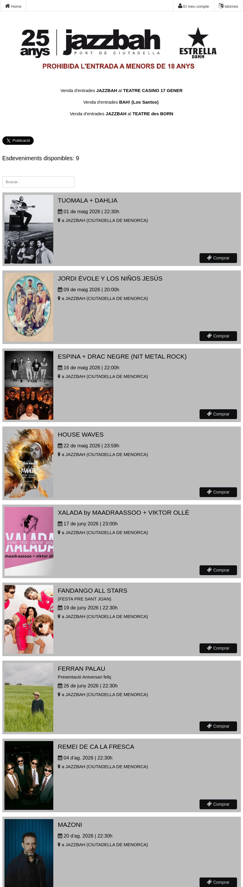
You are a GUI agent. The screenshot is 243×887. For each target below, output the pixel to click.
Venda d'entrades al (121, 90)
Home (13, 6)
